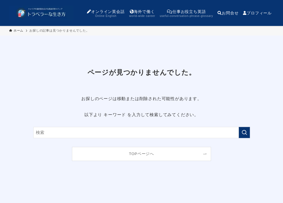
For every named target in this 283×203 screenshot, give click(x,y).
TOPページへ (141, 154)
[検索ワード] (141, 132)
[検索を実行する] (244, 132)
